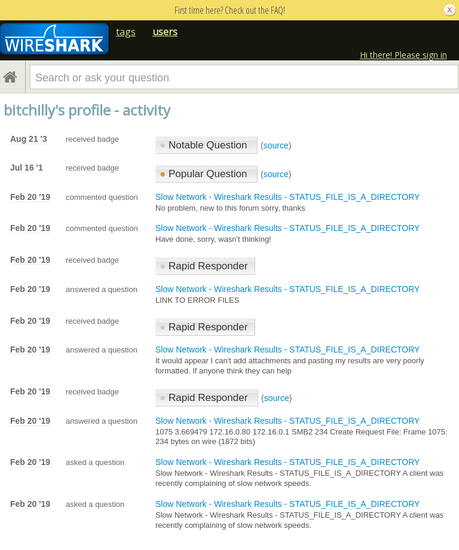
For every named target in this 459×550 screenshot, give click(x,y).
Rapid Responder (203, 266)
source (276, 145)
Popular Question (205, 174)
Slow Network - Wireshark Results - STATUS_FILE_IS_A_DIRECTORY (287, 197)
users (165, 31)
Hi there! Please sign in (403, 54)
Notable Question (205, 145)
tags (126, 31)
